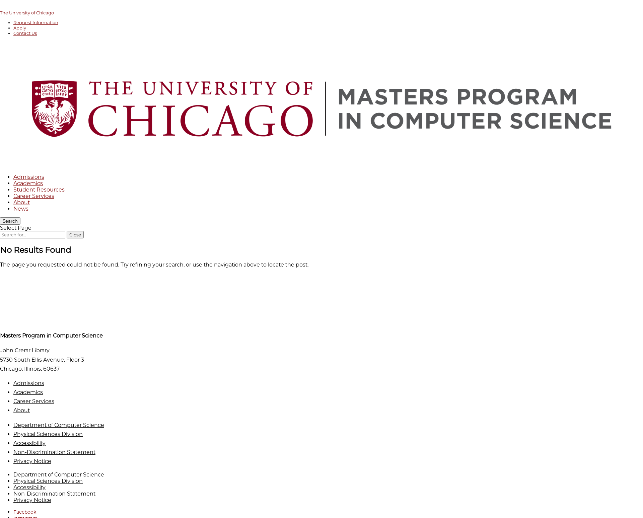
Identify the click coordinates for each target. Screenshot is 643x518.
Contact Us (25, 33)
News (20, 209)
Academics (28, 183)
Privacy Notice (32, 461)
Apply (19, 27)
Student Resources (39, 190)
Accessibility (29, 443)
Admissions (28, 177)
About (21, 202)
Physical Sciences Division (48, 434)
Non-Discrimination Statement (54, 452)
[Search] (10, 221)
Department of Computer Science (58, 425)
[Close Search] (75, 234)
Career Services (33, 196)
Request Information (35, 22)
